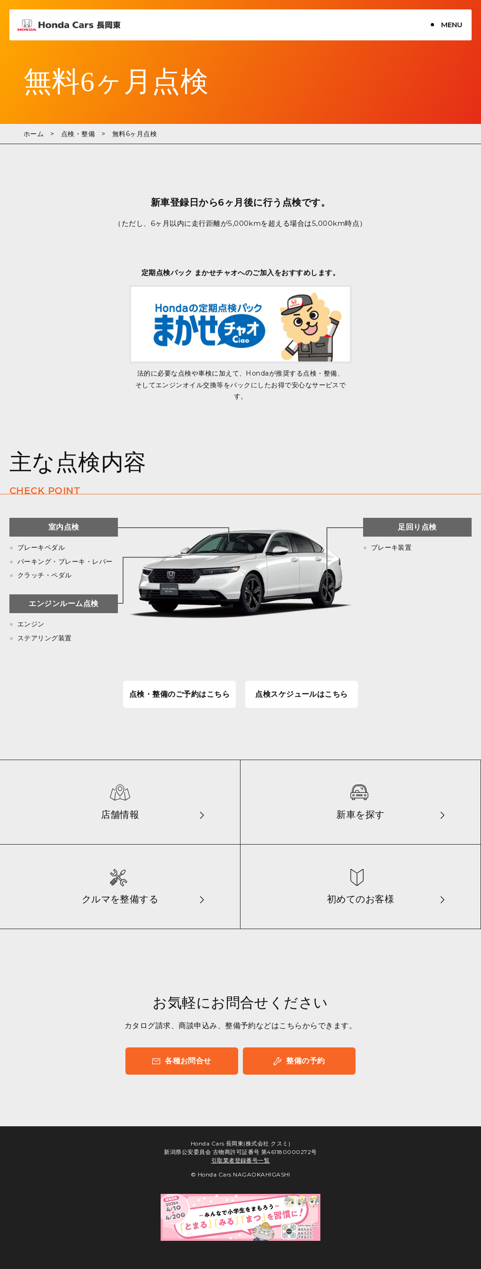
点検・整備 (78, 134)
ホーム (33, 134)
